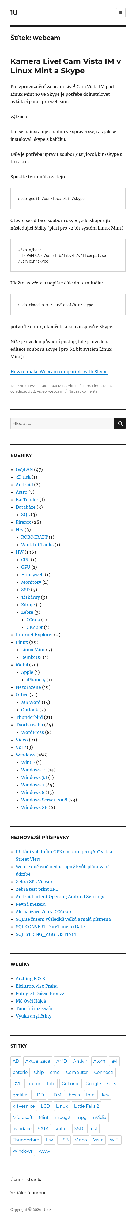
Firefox (23, 522)
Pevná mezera (31, 904)
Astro (21, 492)
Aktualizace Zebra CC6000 (43, 911)
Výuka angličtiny (33, 1016)
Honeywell (32, 574)
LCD (45, 1106)
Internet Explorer (34, 634)
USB (31, 391)
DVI (16, 1083)
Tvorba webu (29, 724)
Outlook (29, 709)
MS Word (31, 702)
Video (73, 385)
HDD (38, 1094)
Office (22, 694)
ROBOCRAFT (34, 537)
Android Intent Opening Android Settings (60, 896)
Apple (27, 672)
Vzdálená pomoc (28, 1192)
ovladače (18, 391)
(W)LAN (24, 469)
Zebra (27, 612)
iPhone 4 (36, 679)
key (105, 1094)
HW (31, 385)
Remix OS (31, 657)
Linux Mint (56, 385)
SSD (25, 589)
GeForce (71, 1083)
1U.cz (46, 1209)
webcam (55, 391)
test (93, 1128)
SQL (25, 514)
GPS (111, 1083)
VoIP (21, 747)
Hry (20, 529)
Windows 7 (32, 785)
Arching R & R (30, 978)
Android (24, 484)
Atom (99, 1061)
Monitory (31, 582)
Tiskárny (30, 597)
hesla (74, 1094)
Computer (77, 1072)
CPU (25, 559)
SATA (43, 1128)
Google (93, 1083)
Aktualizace (37, 1061)
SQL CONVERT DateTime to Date (50, 926)
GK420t (35, 627)
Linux (41, 385)
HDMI (56, 1094)
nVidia (100, 1117)
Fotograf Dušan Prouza (40, 993)
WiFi (114, 1140)
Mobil (22, 664)
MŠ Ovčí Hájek (31, 1001)
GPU (25, 567)
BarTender (27, 499)
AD (16, 1061)
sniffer (61, 1128)
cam (86, 385)
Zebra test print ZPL (37, 889)
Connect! (103, 1072)
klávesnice (24, 1106)
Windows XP (34, 807)
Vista (98, 1140)
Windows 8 (32, 792)
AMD (61, 1061)
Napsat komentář (83, 391)
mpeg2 (62, 1117)
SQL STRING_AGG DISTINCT (46, 934)
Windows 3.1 (34, 777)
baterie (20, 1072)
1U (14, 13)
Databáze (26, 507)
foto (51, 1083)
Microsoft (23, 1117)
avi (114, 1061)
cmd (55, 1072)
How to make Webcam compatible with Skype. (59, 371)
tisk (49, 1140)
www (44, 1151)
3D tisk (23, 477)
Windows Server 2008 (44, 800)
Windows (25, 754)
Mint (107, 385)
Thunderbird (29, 717)
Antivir (80, 1061)
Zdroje (28, 604)
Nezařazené (28, 687)
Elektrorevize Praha (37, 986)
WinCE (28, 762)
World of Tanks (37, 544)
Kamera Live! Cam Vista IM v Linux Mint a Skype (65, 66)
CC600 (33, 619)
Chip (39, 1072)
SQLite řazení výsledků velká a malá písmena (63, 919)
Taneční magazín (34, 1008)
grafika (20, 1094)
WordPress (32, 732)
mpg (81, 1117)
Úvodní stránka (26, 1179)
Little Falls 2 (86, 1106)
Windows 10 (33, 769)
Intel (91, 1094)
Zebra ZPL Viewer (34, 881)
